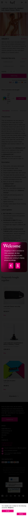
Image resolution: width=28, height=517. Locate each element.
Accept (7, 510)
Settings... (21, 513)
